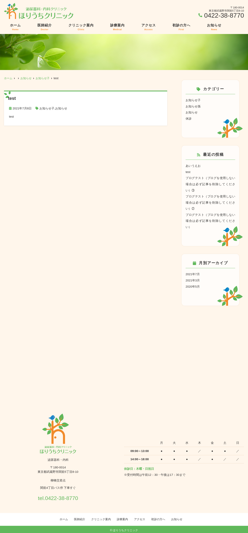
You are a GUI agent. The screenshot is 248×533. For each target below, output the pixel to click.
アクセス (148, 27)
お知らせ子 (46, 108)
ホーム (15, 27)
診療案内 (117, 27)
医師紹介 (44, 27)
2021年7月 (193, 272)
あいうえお (193, 165)
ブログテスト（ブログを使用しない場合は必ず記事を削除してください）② (210, 201)
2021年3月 (193, 278)
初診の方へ (181, 27)
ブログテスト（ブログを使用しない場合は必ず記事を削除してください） (210, 219)
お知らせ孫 (193, 106)
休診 (189, 118)
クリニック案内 (81, 27)
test (188, 171)
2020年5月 (193, 284)
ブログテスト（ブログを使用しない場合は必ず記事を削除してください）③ (210, 183)
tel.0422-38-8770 (58, 495)
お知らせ (214, 27)
